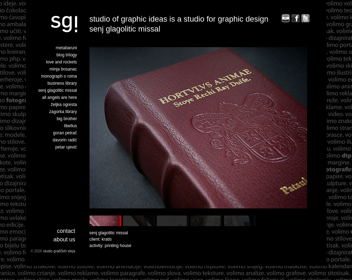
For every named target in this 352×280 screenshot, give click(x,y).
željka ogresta (64, 104)
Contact (66, 231)
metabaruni (66, 47)
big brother (67, 118)
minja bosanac (63, 69)
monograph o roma (59, 76)
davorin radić (65, 140)
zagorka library (63, 111)
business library (62, 83)
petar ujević (66, 147)
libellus (70, 125)
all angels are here (59, 97)
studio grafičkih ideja (59, 251)
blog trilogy (66, 54)
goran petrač (65, 132)
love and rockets (61, 62)
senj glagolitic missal (57, 90)
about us (64, 239)
